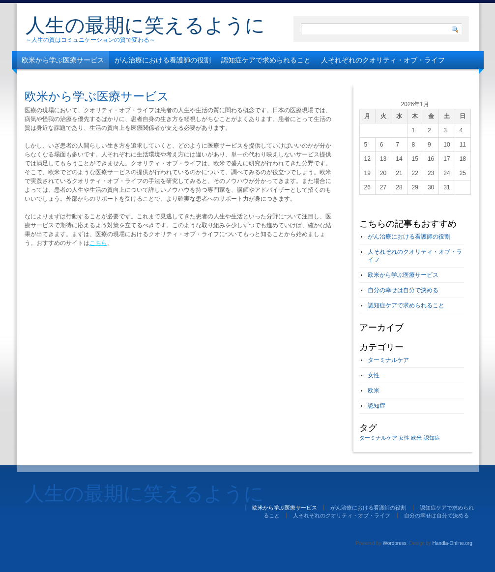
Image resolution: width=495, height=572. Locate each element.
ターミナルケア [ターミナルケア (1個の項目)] (378, 438)
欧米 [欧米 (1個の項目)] (416, 438)
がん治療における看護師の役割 (163, 60)
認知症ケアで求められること (266, 60)
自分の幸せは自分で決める (63, 78)
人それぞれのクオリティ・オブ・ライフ (383, 60)
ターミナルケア (388, 360)
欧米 (373, 390)
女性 (373, 375)
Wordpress (395, 543)
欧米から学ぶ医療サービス (63, 60)
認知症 (376, 405)
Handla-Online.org (452, 543)
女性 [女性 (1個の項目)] (404, 438)
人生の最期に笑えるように (145, 25)
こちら (98, 243)
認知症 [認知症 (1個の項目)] (432, 438)
